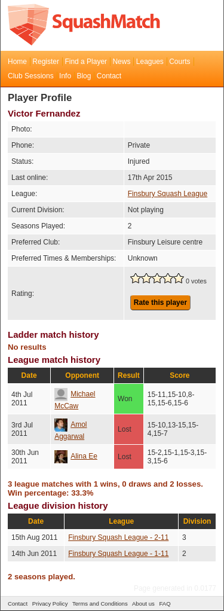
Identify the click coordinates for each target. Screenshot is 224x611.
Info (65, 76)
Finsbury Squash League (167, 194)
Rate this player (160, 302)
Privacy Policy (50, 603)
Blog (83, 76)
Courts (179, 61)
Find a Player (86, 61)
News (121, 61)
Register (45, 61)
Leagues (150, 61)
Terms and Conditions (100, 603)
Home (17, 61)
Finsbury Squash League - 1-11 (118, 553)
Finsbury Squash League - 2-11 (118, 537)
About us (143, 603)
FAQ (164, 603)
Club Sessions (31, 76)
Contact (109, 76)
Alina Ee (75, 456)
